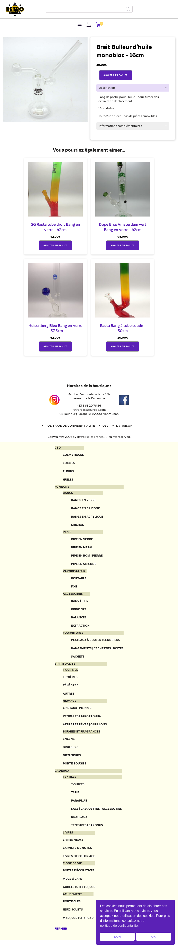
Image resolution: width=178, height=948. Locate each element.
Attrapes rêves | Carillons (85, 728)
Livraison (124, 426)
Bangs (68, 494)
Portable (79, 580)
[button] (98, 25)
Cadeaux (62, 775)
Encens (69, 742)
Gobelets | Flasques (79, 892)
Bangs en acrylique (87, 518)
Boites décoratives (79, 876)
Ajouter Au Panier (116, 75)
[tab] (132, 88)
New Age (69, 704)
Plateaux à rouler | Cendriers (95, 643)
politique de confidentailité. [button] (119, 925)
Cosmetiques (73, 455)
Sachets (77, 659)
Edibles (69, 463)
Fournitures (73, 635)
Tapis (75, 797)
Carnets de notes (77, 853)
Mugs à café (72, 884)
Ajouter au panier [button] (55, 245)
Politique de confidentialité (70, 426)
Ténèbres (70, 688)
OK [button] (153, 936)
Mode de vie (72, 869)
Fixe (74, 588)
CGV (106, 426)
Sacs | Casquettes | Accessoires (96, 813)
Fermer (61, 935)
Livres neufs (73, 845)
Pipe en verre (82, 541)
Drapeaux (79, 822)
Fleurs (68, 472)
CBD (58, 448)
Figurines (70, 673)
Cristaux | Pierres (77, 711)
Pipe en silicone (83, 565)
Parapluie (79, 805)
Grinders (78, 611)
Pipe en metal (82, 549)
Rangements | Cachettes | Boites (97, 651)
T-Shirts (77, 788)
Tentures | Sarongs (87, 830)
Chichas (77, 526)
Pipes (67, 533)
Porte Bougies (74, 767)
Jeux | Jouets (73, 915)
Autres (68, 697)
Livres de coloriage (79, 861)
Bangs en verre (83, 501)
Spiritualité (65, 667)
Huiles (68, 480)
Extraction (80, 628)
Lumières (70, 680)
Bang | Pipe (79, 603)
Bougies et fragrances (81, 736)
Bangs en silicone (85, 509)
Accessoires (73, 596)
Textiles (69, 781)
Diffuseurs (72, 759)
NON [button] (117, 936)
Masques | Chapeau (78, 924)
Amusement (72, 900)
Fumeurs (62, 487)
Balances (79, 620)
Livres (68, 838)
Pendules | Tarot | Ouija (82, 720)
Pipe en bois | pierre (87, 557)
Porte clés (72, 907)
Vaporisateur (74, 573)
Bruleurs (70, 751)
